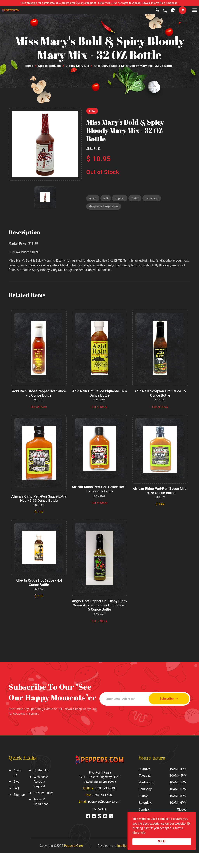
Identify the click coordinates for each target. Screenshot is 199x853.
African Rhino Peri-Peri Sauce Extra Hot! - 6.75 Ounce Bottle (38, 498)
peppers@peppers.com (104, 801)
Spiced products (49, 66)
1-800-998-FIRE (105, 788)
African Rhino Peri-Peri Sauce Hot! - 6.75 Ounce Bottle (99, 489)
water (135, 198)
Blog (16, 781)
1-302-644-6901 (103, 795)
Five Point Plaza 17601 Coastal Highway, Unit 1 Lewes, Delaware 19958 (100, 777)
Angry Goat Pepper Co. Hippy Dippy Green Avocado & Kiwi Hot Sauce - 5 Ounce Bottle (99, 605)
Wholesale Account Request (41, 781)
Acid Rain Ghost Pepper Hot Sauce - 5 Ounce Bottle (39, 393)
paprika (120, 198)
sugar (93, 198)
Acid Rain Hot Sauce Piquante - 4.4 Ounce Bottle (99, 393)
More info (139, 833)
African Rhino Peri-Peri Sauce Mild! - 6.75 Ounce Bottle (160, 490)
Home (29, 66)
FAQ (16, 788)
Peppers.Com (73, 846)
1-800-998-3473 (107, 2)
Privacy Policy (43, 793)
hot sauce (151, 198)
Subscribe (169, 699)
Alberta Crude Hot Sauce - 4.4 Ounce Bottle (39, 582)
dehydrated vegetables (103, 206)
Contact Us (41, 770)
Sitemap (19, 795)
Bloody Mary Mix (77, 66)
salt (105, 198)
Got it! (162, 841)
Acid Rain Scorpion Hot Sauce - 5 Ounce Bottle (160, 393)
